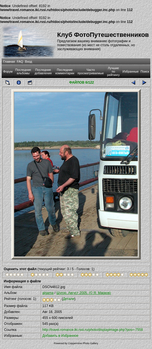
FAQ (20, 61)
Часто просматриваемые (91, 71)
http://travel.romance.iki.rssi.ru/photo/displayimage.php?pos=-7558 (92, 330)
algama (47, 293)
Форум (8, 71)
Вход (28, 61)
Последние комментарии (64, 71)
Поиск (145, 71)
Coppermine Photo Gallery (83, 343)
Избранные (130, 71)
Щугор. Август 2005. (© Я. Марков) (83, 293)
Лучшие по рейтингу (113, 71)
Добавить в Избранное (60, 336)
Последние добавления (43, 71)
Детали (68, 299)
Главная (9, 61)
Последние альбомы (23, 71)
